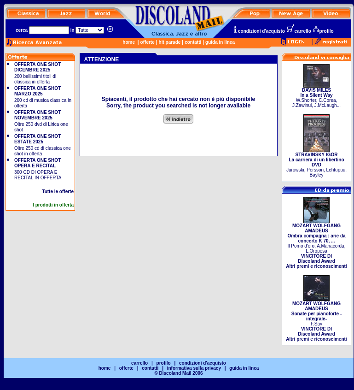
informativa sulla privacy (194, 368)
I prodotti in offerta (53, 204)
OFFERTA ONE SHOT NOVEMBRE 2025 (37, 115)
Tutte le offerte (58, 191)
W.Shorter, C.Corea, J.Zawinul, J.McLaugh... (316, 95)
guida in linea (220, 42)
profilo (323, 31)
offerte (147, 42)
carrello (298, 31)
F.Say (316, 319)
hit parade (170, 42)
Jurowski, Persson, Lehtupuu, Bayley (316, 162)
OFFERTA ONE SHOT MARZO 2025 (37, 91)
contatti (193, 42)
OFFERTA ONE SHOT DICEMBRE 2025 (37, 67)
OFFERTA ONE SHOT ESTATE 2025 (37, 139)
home (128, 42)
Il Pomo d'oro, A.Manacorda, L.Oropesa (316, 244)
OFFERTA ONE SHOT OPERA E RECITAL (37, 163)
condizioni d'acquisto (258, 31)
